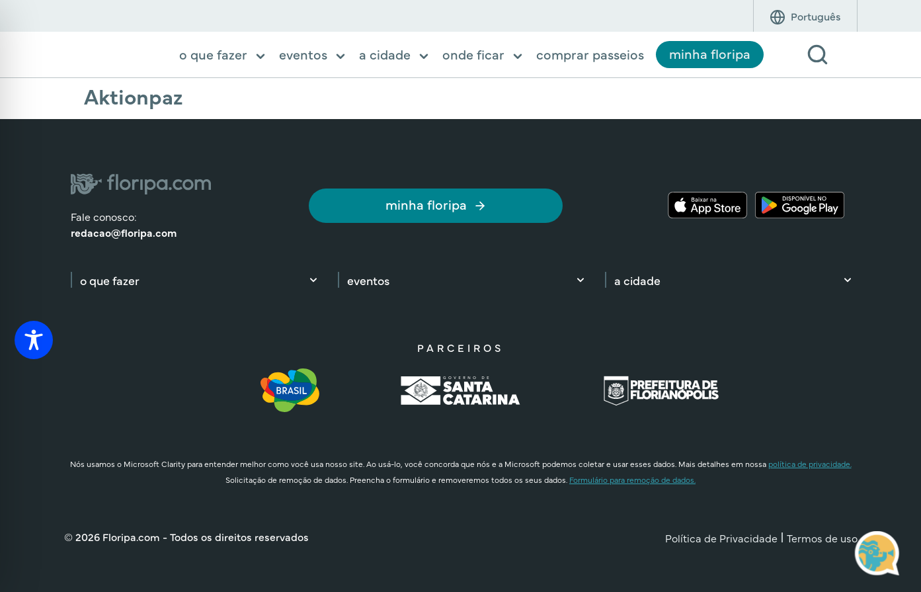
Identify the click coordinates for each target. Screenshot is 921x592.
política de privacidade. (810, 463)
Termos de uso (822, 537)
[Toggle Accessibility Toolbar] (33, 339)
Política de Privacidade (721, 537)
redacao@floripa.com (124, 232)
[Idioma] (816, 16)
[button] (223, 55)
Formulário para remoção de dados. (632, 479)
